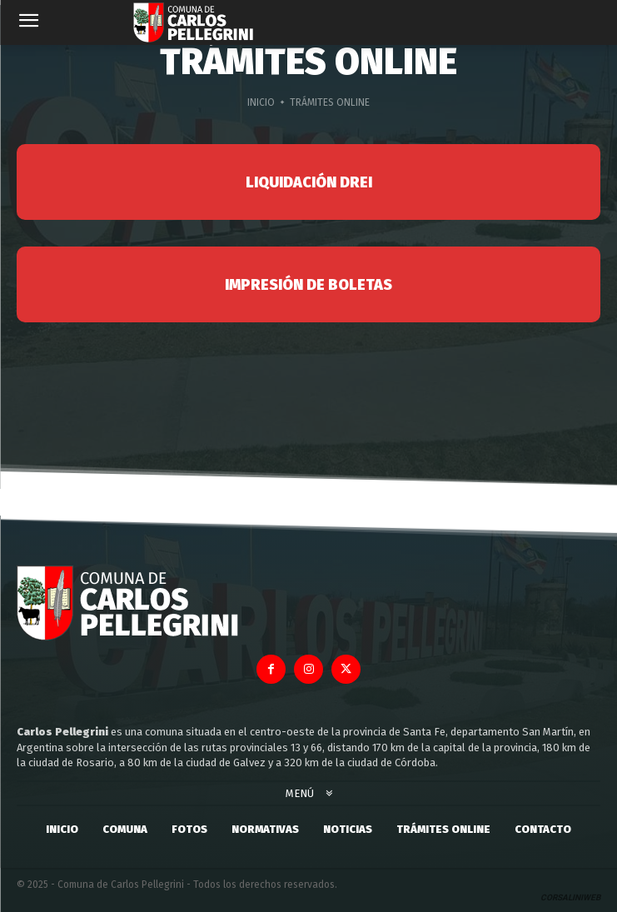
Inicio (261, 102)
